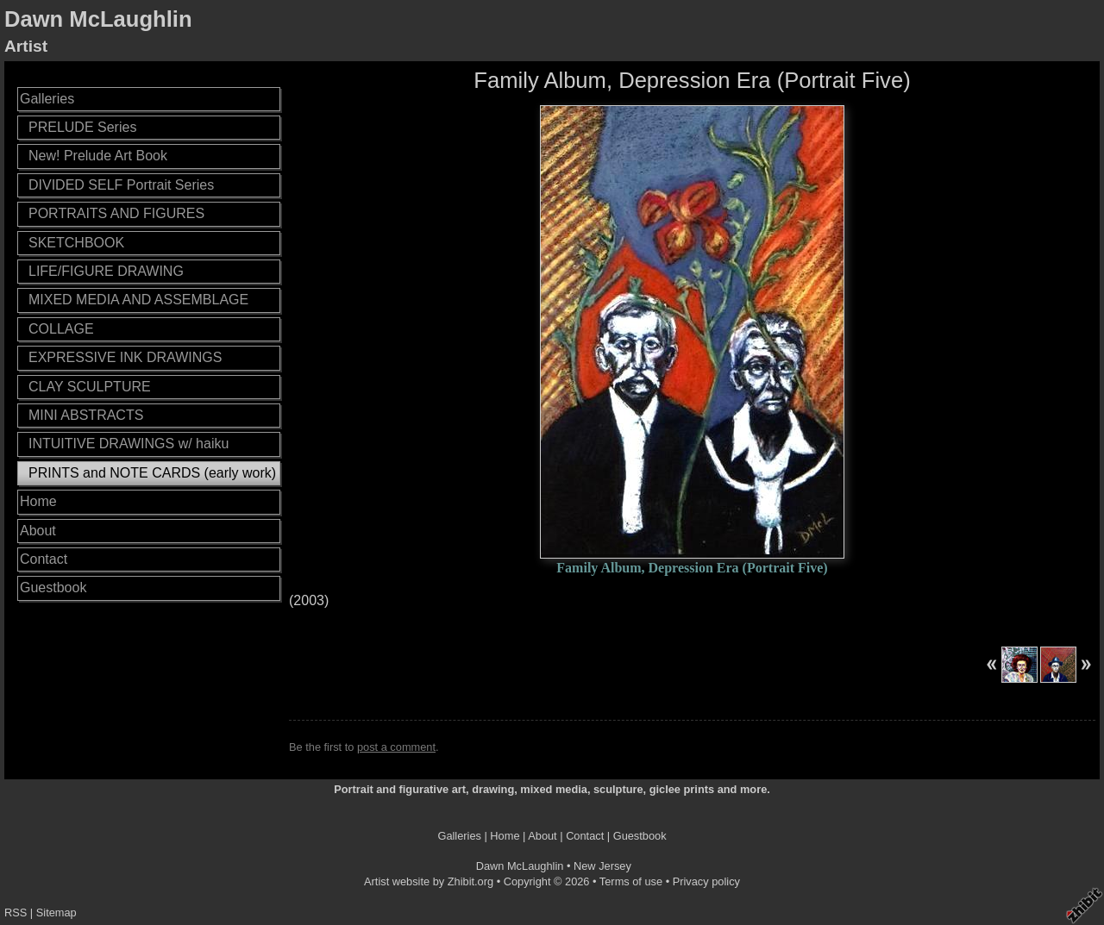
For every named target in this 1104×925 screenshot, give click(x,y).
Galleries (47, 98)
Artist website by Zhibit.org (428, 881)
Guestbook (53, 587)
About (38, 530)
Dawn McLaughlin (98, 19)
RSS (15, 912)
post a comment (396, 747)
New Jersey (602, 865)
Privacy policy (706, 881)
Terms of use (630, 881)
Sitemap (56, 912)
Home (38, 501)
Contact (43, 559)
